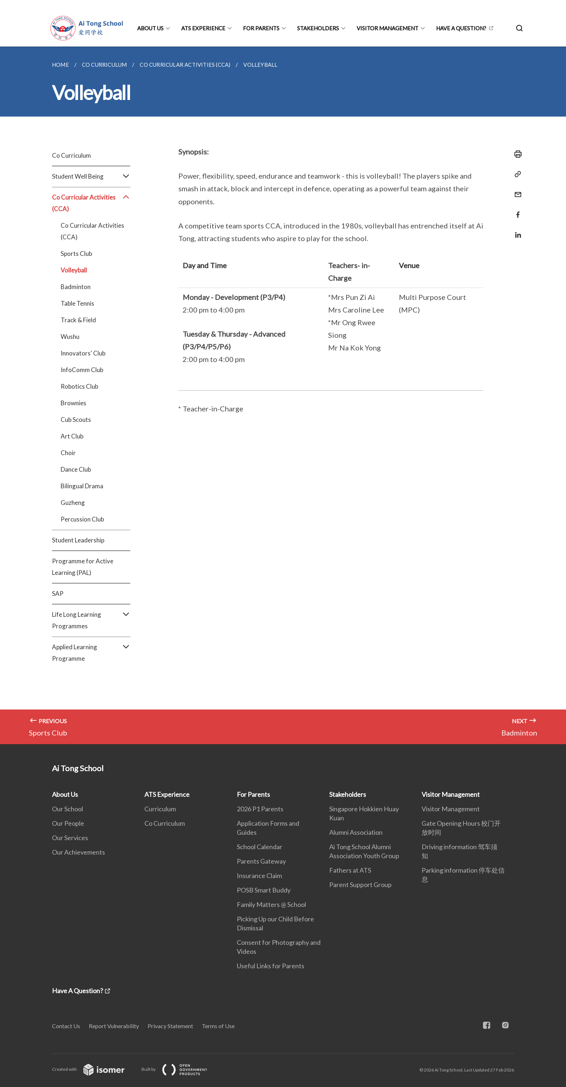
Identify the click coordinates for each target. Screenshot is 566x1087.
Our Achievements (78, 852)
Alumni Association (356, 832)
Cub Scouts (76, 419)
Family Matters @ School (271, 904)
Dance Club (76, 469)
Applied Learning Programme (91, 652)
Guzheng (73, 502)
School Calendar (259, 847)
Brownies (73, 403)
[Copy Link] (516, 174)
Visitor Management (387, 28)
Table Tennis (77, 303)
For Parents (261, 28)
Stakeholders (318, 28)
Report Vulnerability (114, 1025)
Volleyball (74, 270)
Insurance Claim (259, 875)
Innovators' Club (83, 353)
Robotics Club (79, 386)
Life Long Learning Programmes (91, 620)
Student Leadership (78, 540)
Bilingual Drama (82, 486)
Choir (68, 453)
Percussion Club (82, 519)
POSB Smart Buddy (264, 890)
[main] (283, 395)
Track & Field (78, 320)
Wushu (70, 336)
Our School (67, 809)
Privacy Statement (170, 1025)
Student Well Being (91, 176)
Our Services (70, 838)
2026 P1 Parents (260, 809)
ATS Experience (203, 28)
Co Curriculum (71, 155)
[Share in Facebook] (516, 210)
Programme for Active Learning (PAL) (82, 566)
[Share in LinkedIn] (516, 230)
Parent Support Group (360, 885)
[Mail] (516, 190)
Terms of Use (218, 1025)
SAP (58, 593)
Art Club (72, 436)
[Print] (516, 154)
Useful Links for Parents (270, 966)
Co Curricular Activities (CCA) (91, 203)
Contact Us (66, 1025)
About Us (150, 28)
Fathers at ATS (350, 870)
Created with (94, 1069)
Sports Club (76, 253)
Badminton (76, 287)
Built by (180, 1069)
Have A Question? (461, 28)
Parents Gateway (261, 861)
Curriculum (160, 809)
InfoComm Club (82, 370)
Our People (68, 823)
